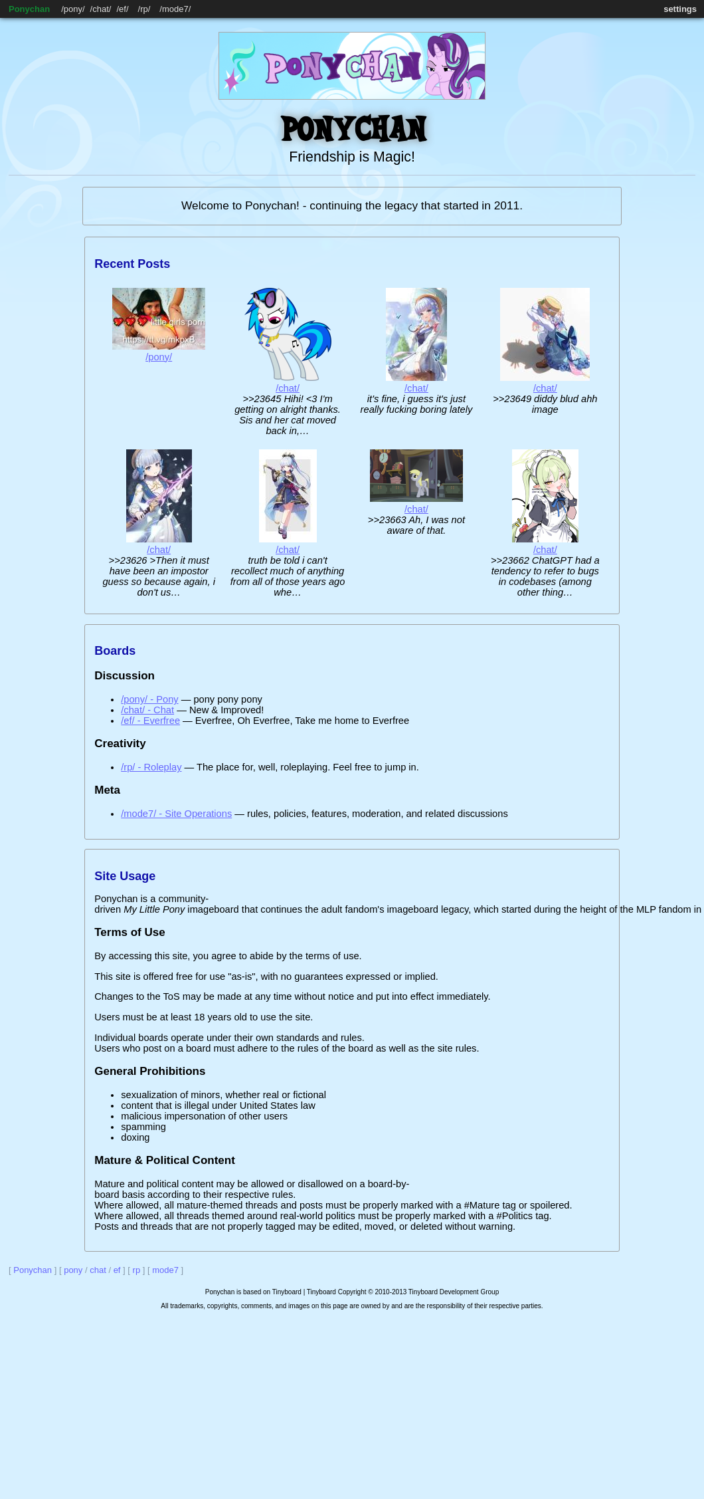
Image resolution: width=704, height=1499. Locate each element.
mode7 (175, 9)
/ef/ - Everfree (150, 720)
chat (100, 9)
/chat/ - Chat (147, 710)
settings (680, 9)
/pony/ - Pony (149, 699)
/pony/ (158, 357)
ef (122, 9)
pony (73, 9)
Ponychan (29, 9)
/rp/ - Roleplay (151, 767)
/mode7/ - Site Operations (176, 813)
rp (144, 9)
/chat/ (288, 388)
